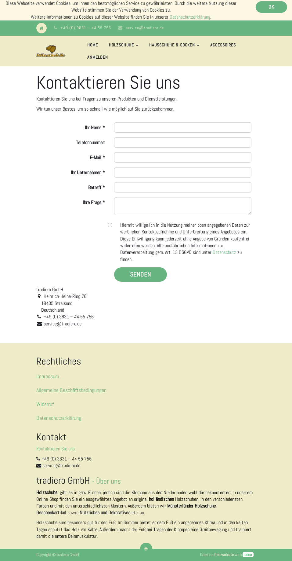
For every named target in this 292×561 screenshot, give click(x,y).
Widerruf (45, 404)
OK (271, 7)
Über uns (108, 481)
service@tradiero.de (145, 28)
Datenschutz (224, 252)
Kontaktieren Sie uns (55, 449)
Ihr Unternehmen (86, 172)
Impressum (47, 376)
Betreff (94, 187)
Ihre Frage (92, 202)
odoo (248, 554)
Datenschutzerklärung (190, 17)
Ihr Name (93, 127)
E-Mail (95, 157)
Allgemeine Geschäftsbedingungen (71, 390)
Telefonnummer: (90, 142)
